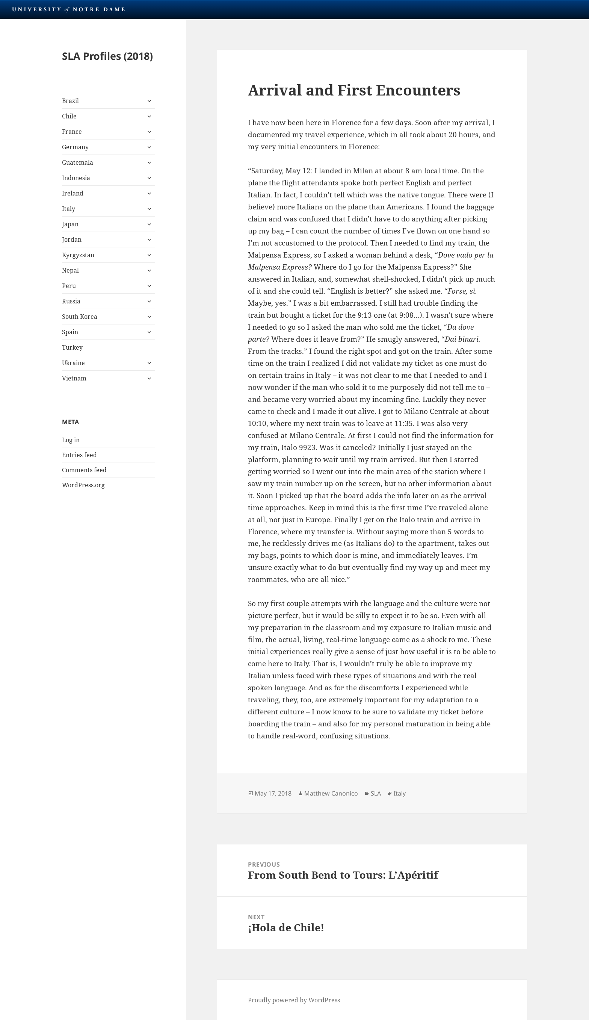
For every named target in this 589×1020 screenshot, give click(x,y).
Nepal (70, 270)
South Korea (79, 316)
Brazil (70, 101)
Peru (69, 286)
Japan (70, 224)
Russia (71, 301)
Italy (68, 209)
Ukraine (73, 363)
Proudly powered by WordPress (294, 1000)
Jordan (72, 239)
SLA (376, 793)
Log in (71, 440)
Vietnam (74, 378)
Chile (69, 116)
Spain (70, 332)
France (72, 131)
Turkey (72, 347)
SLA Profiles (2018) (107, 56)
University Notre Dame (68, 9)
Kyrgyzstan (78, 255)
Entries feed (79, 455)
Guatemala (77, 162)
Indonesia (76, 178)
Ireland (72, 193)
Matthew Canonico (331, 793)
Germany (75, 147)
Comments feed (84, 470)
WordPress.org (83, 485)
